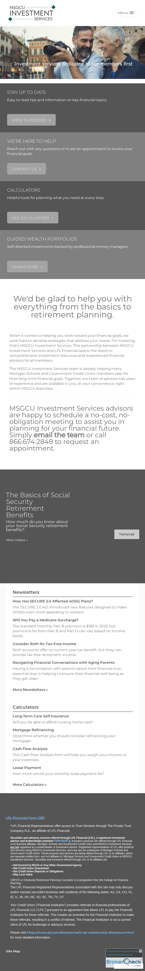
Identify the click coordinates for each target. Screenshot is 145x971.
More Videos (17, 540)
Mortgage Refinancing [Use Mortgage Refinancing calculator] (33, 730)
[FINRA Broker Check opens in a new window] (124, 958)
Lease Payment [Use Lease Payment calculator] (27, 768)
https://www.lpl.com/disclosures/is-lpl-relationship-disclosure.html (80, 933)
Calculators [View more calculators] (25, 707)
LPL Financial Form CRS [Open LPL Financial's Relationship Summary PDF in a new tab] (25, 818)
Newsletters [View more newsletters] (26, 592)
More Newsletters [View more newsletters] (30, 690)
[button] (125, 13)
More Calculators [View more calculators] (30, 784)
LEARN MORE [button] (25, 267)
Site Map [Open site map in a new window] (13, 951)
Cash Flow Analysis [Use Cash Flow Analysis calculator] (30, 749)
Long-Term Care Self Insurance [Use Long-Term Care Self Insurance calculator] (41, 716)
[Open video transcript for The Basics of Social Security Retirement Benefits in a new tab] (126, 534)
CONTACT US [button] (24, 169)
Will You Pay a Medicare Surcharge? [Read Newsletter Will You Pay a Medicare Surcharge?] (45, 620)
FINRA (58, 841)
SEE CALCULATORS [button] (30, 218)
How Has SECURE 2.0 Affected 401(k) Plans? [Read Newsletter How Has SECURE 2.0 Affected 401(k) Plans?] (53, 601)
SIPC (66, 841)
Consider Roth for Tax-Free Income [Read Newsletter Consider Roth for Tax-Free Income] (44, 644)
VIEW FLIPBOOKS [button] (29, 120)
